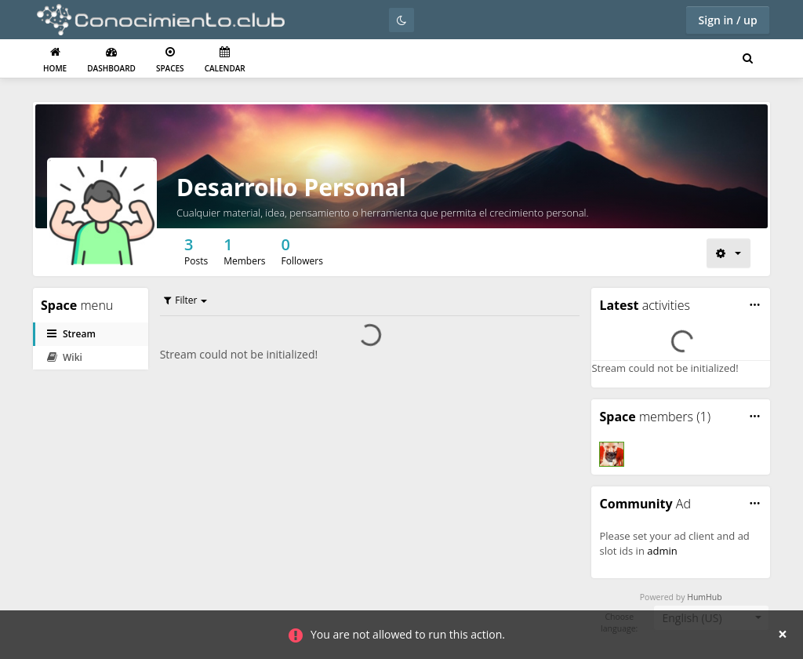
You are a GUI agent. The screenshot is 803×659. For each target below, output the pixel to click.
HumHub (704, 597)
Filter (181, 300)
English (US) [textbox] (691, 617)
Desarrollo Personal (291, 187)
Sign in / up (728, 20)
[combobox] (711, 618)
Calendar (225, 60)
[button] (754, 305)
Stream (71, 333)
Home (55, 60)
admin (662, 551)
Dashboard (111, 60)
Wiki (64, 357)
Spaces (170, 60)
